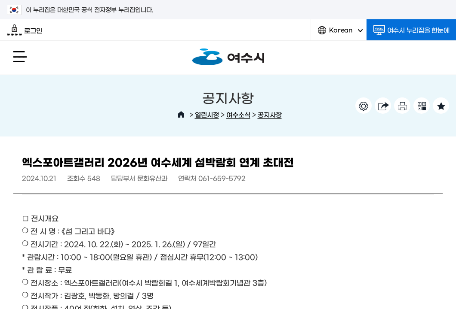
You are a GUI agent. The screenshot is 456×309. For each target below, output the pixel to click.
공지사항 (270, 114)
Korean (340, 33)
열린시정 (207, 114)
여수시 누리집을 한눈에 (411, 30)
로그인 (24, 30)
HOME (181, 114)
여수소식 (238, 114)
